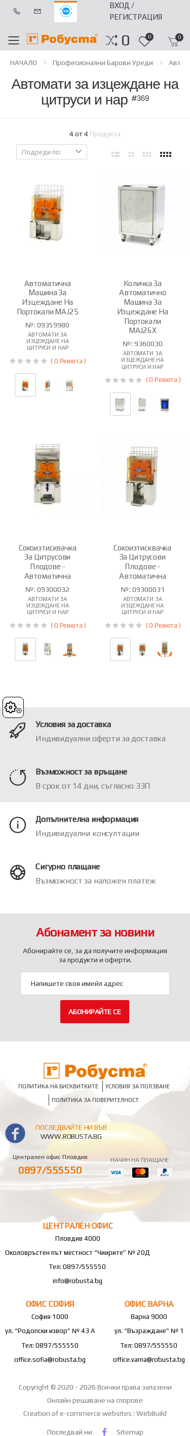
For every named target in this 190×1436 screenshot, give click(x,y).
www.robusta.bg (71, 1136)
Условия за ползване (137, 1086)
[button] (125, 40)
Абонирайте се (94, 1012)
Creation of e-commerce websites (78, 1413)
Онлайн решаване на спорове (95, 1400)
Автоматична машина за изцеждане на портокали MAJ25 (48, 297)
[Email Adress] (95, 983)
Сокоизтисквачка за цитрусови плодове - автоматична (48, 561)
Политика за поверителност (95, 1099)
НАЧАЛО (23, 63)
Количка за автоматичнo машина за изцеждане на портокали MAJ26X (142, 307)
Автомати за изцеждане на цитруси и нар (47, 341)
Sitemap (130, 1431)
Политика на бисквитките (58, 1086)
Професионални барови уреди (103, 63)
